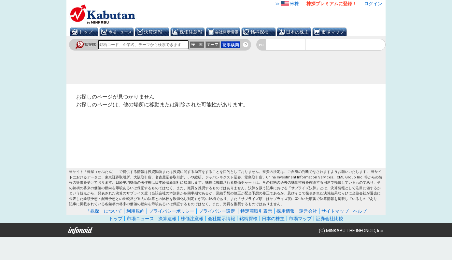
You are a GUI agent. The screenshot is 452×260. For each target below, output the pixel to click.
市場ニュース (120, 32)
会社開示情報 (226, 32)
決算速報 (153, 32)
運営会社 (308, 211)
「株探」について (104, 211)
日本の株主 (297, 32)
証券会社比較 (329, 218)
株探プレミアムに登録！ (331, 3)
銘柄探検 (259, 32)
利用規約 (135, 211)
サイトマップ (335, 211)
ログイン (373, 3)
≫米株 (287, 3)
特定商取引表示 (256, 211)
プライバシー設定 (217, 211)
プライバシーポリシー (171, 211)
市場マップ (332, 32)
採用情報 (285, 211)
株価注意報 (190, 32)
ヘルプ (360, 211)
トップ (85, 32)
